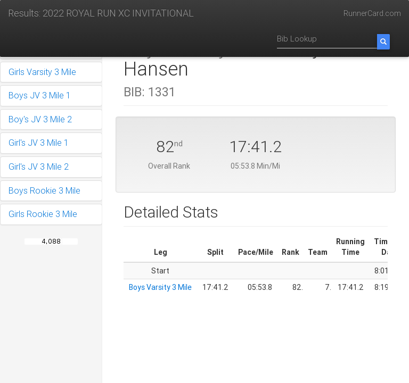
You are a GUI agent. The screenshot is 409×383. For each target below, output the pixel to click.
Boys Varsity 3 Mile (160, 287)
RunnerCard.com (372, 13)
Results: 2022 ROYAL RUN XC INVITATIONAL (101, 13)
